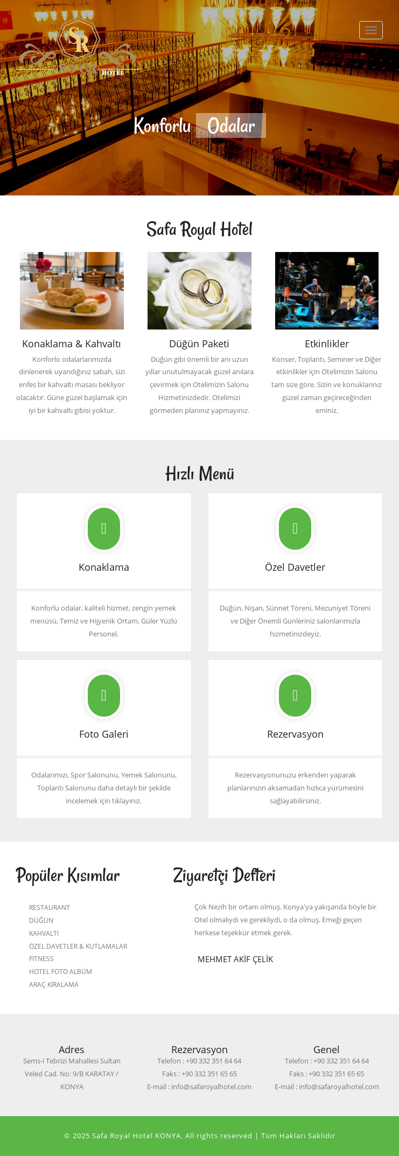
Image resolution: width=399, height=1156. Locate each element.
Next (323, 123)
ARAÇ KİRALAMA (54, 984)
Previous (76, 123)
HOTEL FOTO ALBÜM (60, 971)
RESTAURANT (49, 907)
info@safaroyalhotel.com (211, 1086)
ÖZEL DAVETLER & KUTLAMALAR (78, 946)
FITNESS (41, 958)
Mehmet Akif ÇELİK (235, 959)
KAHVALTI (44, 933)
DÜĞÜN (41, 920)
